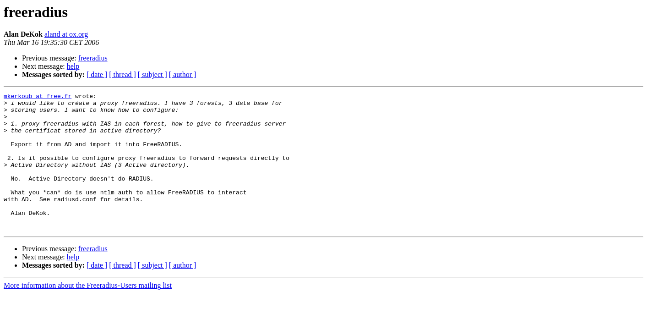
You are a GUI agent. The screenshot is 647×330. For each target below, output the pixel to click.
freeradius (93, 58)
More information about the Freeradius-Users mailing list (88, 313)
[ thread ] (122, 74)
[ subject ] (152, 74)
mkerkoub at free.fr (37, 97)
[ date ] (97, 74)
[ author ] (182, 74)
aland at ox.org (66, 34)
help (73, 66)
